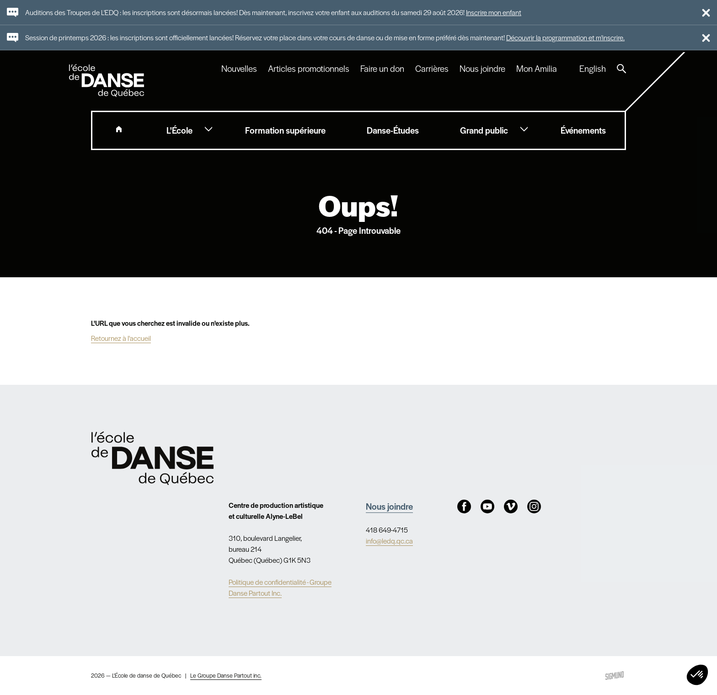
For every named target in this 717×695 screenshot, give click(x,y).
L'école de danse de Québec (107, 80)
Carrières (432, 68)
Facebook (464, 506)
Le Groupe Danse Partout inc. (226, 675)
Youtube (487, 506)
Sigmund (614, 675)
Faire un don (382, 68)
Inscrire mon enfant (493, 12)
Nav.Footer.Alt (152, 458)
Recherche (621, 68)
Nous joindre (482, 68)
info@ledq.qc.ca (389, 540)
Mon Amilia (536, 68)
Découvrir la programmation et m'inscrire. (565, 37)
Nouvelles (239, 68)
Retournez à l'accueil (121, 338)
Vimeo (511, 506)
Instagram (534, 506)
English (592, 68)
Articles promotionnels (308, 68)
